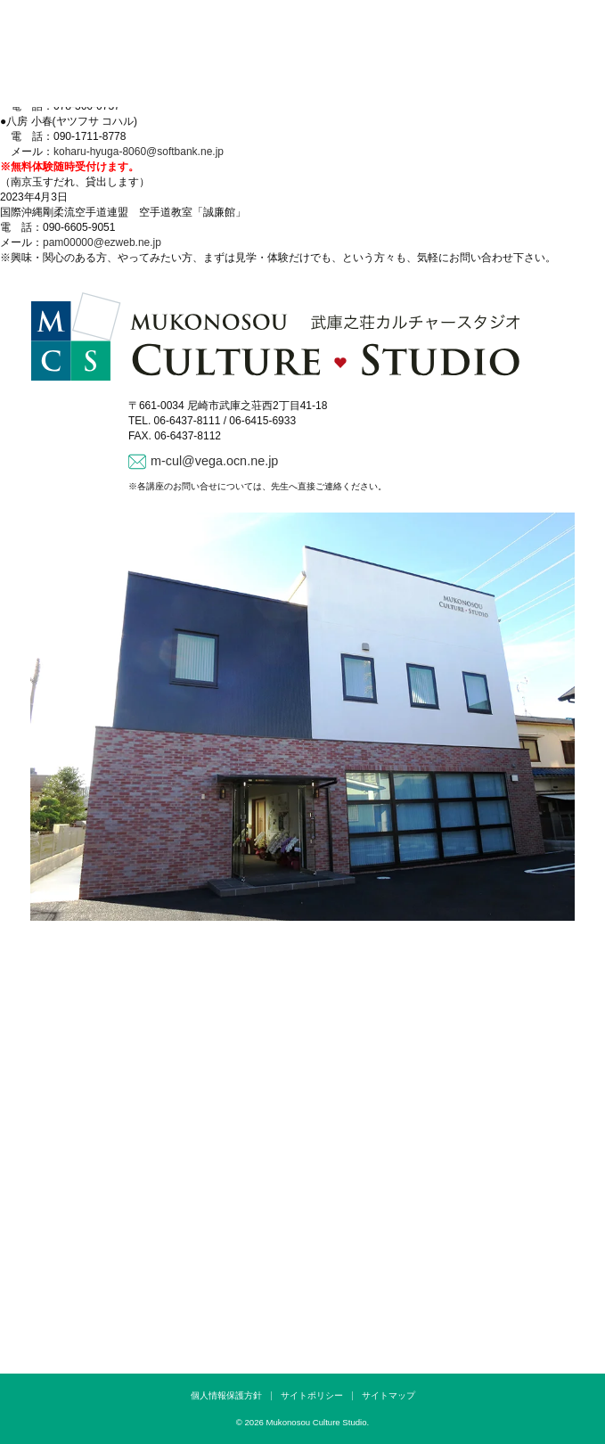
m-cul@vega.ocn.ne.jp (214, 461)
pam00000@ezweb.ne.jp (102, 242)
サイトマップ (388, 1395)
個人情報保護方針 (226, 1395)
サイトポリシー (312, 1395)
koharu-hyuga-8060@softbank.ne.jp (138, 151)
